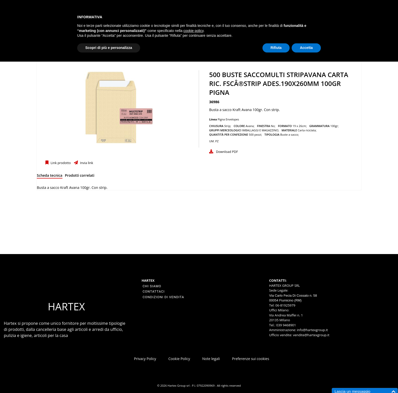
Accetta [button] (306, 48)
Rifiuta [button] (276, 48)
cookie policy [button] (194, 31)
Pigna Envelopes (228, 119)
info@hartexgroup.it (312, 330)
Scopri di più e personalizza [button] (108, 48)
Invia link (86, 163)
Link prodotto (60, 163)
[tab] (49, 176)
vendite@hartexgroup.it (311, 335)
